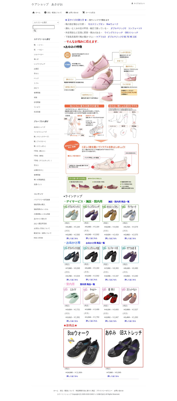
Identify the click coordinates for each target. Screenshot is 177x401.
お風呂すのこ (38, 170)
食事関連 (37, 93)
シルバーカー (38, 54)
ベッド (36, 78)
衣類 (35, 97)
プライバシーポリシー (104, 391)
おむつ (36, 88)
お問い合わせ (72, 12)
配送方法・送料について (42, 233)
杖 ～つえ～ (38, 50)
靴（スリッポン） (40, 146)
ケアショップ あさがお (47, 4)
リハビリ (37, 107)
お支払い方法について (42, 228)
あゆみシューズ (39, 127)
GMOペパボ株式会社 (97, 394)
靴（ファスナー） (40, 141)
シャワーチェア (39, 64)
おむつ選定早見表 (40, 223)
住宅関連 (37, 102)
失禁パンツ (38, 184)
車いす (36, 59)
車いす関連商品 (39, 180)
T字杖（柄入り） (40, 151)
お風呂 (36, 69)
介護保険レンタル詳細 (42, 214)
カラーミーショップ (64, 394)
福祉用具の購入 (39, 204)
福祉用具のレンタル (41, 209)
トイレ (36, 83)
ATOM (40, 238)
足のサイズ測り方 (40, 219)
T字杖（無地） (39, 156)
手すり (36, 73)
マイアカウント (138, 3)
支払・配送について (53, 12)
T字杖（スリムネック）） (43, 160)
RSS (35, 238)
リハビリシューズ (40, 132)
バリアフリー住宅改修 (42, 200)
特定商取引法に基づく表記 (85, 391)
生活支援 (37, 112)
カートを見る (88, 12)
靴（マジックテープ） (42, 136)
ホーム (36, 12)
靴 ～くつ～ (38, 45)
